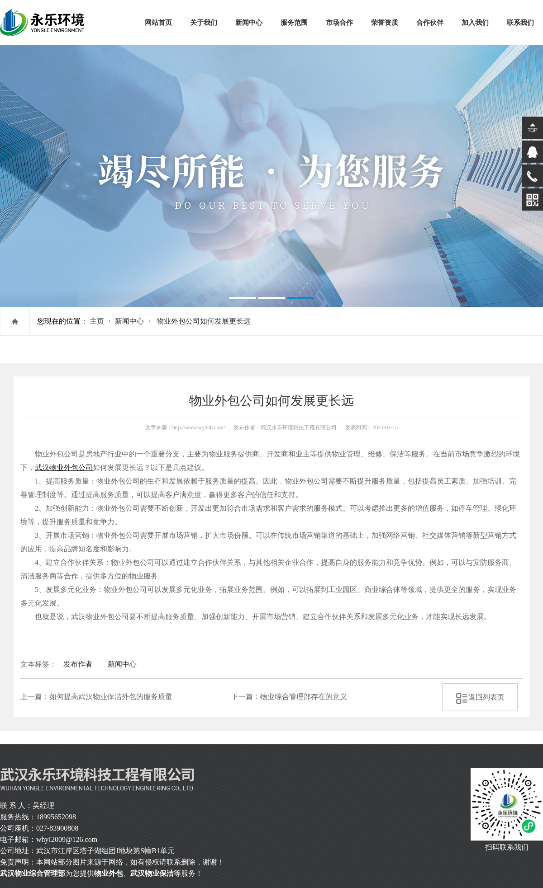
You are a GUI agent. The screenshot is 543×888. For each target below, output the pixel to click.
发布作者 (77, 664)
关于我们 (203, 22)
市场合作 (339, 22)
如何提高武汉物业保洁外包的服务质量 (110, 696)
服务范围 (294, 22)
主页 (97, 321)
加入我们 (475, 22)
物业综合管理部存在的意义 (303, 696)
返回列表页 (480, 697)
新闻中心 (248, 22)
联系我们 (520, 22)
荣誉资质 (384, 22)
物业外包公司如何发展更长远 (204, 321)
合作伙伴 (429, 22)
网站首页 (158, 22)
